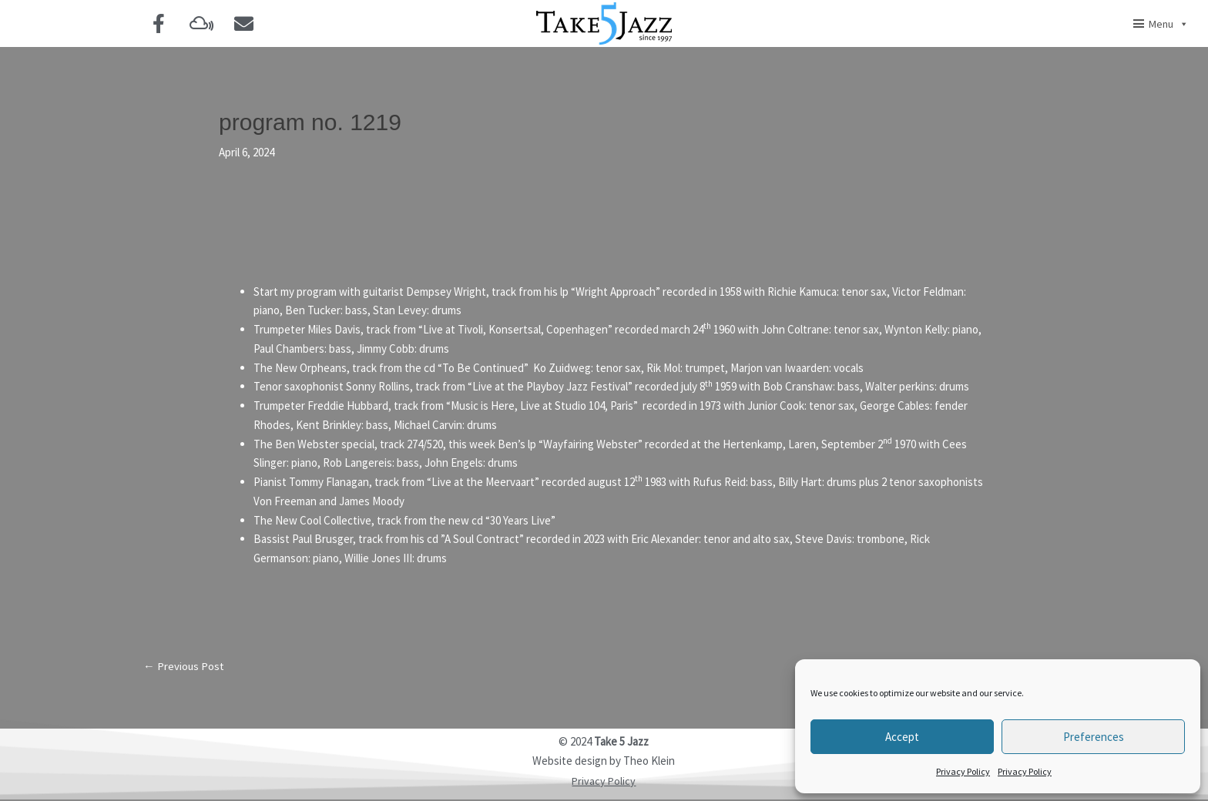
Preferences (1093, 736)
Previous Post (184, 666)
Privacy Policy (963, 771)
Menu (1169, 24)
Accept (902, 736)
